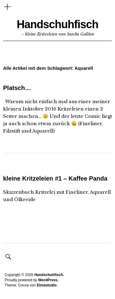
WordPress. (48, 280)
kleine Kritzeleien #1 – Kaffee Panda (55, 178)
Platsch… (17, 87)
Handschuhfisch (57, 24)
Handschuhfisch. (49, 275)
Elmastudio (47, 285)
